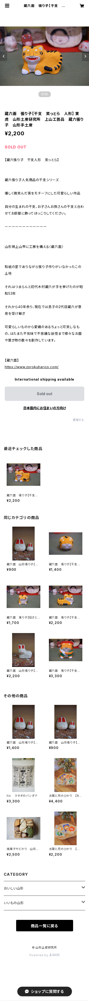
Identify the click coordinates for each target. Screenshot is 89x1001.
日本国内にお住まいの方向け (44, 408)
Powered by (44, 955)
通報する (78, 420)
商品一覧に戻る (44, 925)
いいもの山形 (14, 903)
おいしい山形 (14, 888)
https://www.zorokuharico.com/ (32, 367)
